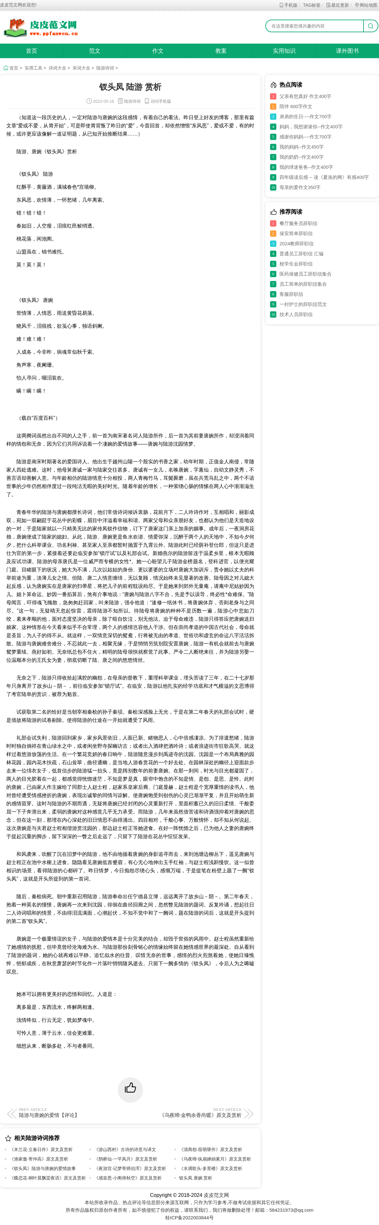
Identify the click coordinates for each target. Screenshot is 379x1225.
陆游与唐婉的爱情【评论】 (73, 1112)
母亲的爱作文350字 (300, 187)
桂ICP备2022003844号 (189, 1217)
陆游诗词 (105, 67)
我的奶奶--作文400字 (302, 157)
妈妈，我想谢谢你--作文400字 (311, 126)
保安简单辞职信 (296, 233)
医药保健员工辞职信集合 (306, 274)
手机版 (288, 5)
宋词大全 (81, 67)
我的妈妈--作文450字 (302, 146)
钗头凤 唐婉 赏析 (196, 1177)
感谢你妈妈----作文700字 (306, 136)
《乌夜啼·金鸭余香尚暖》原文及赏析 (187, 1112)
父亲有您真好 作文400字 (305, 96)
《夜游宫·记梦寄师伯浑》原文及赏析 (130, 1168)
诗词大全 (57, 67)
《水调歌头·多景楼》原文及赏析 (210, 1168)
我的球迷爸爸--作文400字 (306, 167)
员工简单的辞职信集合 (303, 284)
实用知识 (284, 51)
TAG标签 (312, 5)
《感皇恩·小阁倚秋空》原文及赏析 (128, 1177)
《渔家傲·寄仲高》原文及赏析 (38, 1158)
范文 (94, 51)
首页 (31, 51)
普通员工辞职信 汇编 (301, 253)
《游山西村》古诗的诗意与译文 (125, 1149)
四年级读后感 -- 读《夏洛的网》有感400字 (324, 177)
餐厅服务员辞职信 (298, 223)
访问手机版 (157, 101)
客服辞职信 (291, 294)
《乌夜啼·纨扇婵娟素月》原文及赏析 (215, 1158)
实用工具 (33, 67)
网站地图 (365, 5)
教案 (221, 51)
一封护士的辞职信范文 (303, 304)
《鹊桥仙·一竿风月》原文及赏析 (125, 1158)
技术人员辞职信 (296, 314)
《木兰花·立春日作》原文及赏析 (41, 1149)
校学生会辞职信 (296, 263)
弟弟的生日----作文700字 (306, 116)
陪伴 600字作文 (296, 106)
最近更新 (337, 5)
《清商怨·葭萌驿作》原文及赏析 (210, 1149)
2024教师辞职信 (297, 243)
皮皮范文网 (216, 1195)
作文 (158, 51)
